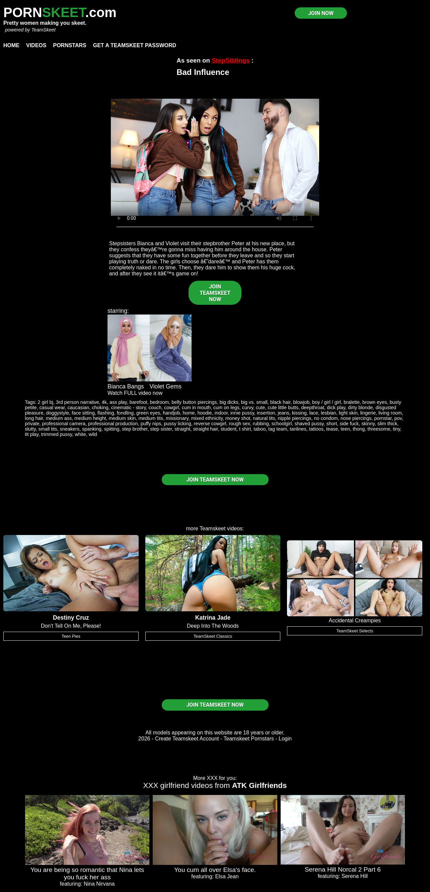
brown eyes (374, 402)
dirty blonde (360, 407)
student (228, 429)
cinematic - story (128, 407)
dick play (336, 407)
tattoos (316, 429)
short (331, 423)
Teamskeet (212, 528)
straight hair (205, 429)
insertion (266, 413)
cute (260, 407)
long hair (34, 418)
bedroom (159, 402)
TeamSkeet (43, 29)
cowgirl (171, 407)
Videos (36, 45)
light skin (348, 413)
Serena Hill (355, 876)
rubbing (261, 423)
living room (390, 413)
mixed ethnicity (207, 418)
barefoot (138, 402)
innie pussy (242, 413)
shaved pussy (309, 423)
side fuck (349, 423)
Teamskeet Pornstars (249, 738)
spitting (112, 429)
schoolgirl (282, 423)
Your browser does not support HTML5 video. (215, 157)
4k (104, 402)
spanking (91, 429)
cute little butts (283, 407)
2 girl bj (45, 402)
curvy (247, 407)
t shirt (245, 429)
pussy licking (177, 423)
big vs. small (254, 402)
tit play (32, 434)
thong (359, 429)
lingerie (368, 413)
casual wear (52, 407)
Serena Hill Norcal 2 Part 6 (343, 869)
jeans (283, 413)
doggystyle (57, 413)
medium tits (150, 418)
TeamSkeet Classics (213, 636)
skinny (368, 423)
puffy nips (151, 423)
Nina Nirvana (99, 884)
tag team (277, 429)
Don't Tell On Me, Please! (71, 626)
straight (182, 429)
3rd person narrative (77, 402)
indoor (221, 413)
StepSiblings (230, 60)
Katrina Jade (213, 617)
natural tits (264, 418)
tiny (396, 429)
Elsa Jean (226, 876)
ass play (118, 402)
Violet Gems (166, 386)
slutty (30, 429)
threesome (378, 429)
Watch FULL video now (135, 393)
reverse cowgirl (210, 423)
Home (11, 45)
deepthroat (312, 407)
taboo (260, 429)
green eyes (148, 413)
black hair (280, 402)
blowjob (301, 402)
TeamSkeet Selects (355, 630)
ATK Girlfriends (259, 785)
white (80, 434)
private (32, 423)
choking (100, 407)
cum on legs (226, 407)
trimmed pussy (56, 434)
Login (285, 738)
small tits (48, 429)
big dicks (229, 402)
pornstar (383, 418)
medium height (90, 418)
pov (398, 418)
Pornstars (69, 45)
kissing (299, 413)
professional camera (63, 423)
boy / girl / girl (326, 402)
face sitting (83, 413)
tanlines (298, 429)
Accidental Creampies (355, 620)
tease (332, 429)
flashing (105, 413)
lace (313, 413)
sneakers (69, 429)
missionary (177, 418)
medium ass (59, 418)
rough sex (239, 423)
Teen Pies (71, 636)
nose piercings (356, 418)
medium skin (122, 418)
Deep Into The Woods (213, 626)
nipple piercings (294, 418)
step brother (134, 429)
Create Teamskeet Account (187, 738)
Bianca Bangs (126, 386)
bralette (352, 402)
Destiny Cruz (71, 617)
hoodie (204, 413)
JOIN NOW (321, 13)
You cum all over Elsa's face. (215, 869)
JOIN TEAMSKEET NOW (215, 292)
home (189, 413)
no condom (326, 418)
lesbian (328, 413)
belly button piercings (194, 402)
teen (345, 429)
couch (155, 407)
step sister (161, 429)
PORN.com (60, 12)
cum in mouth (196, 407)
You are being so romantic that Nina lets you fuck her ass (87, 873)
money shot (237, 418)
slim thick (387, 423)
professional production (113, 423)
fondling (125, 413)
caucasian (78, 407)
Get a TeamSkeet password (134, 45)
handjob (171, 413)
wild (93, 434)
